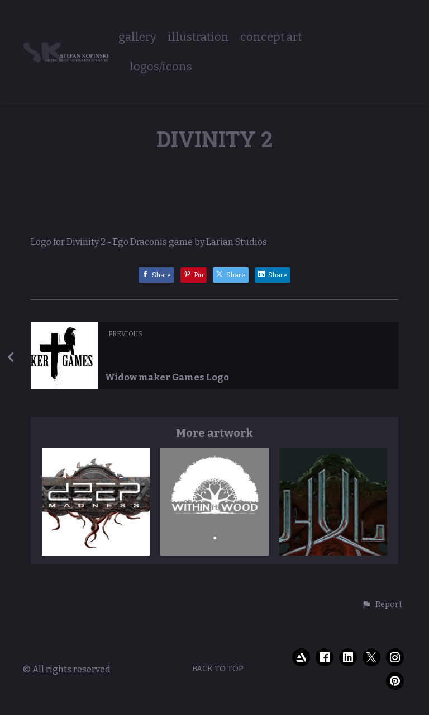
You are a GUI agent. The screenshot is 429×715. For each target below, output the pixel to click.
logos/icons (161, 66)
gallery (137, 37)
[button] (382, 604)
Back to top (218, 669)
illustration (198, 37)
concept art (271, 37)
